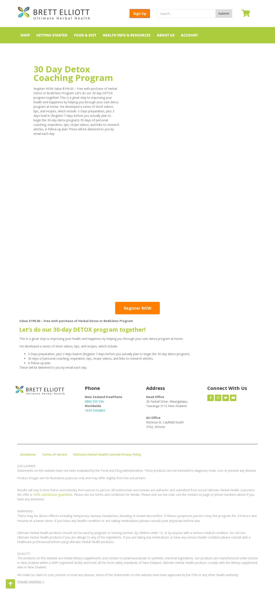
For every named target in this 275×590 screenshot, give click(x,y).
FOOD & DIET (85, 35)
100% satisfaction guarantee (52, 495)
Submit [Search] (223, 13)
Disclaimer (28, 454)
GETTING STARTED (51, 35)
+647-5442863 (95, 410)
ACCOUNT (189, 35)
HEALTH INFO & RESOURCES (126, 35)
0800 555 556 (94, 401)
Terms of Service (54, 454)
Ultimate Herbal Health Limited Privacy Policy (107, 454)
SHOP (25, 35)
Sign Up (139, 13)
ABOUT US (165, 35)
